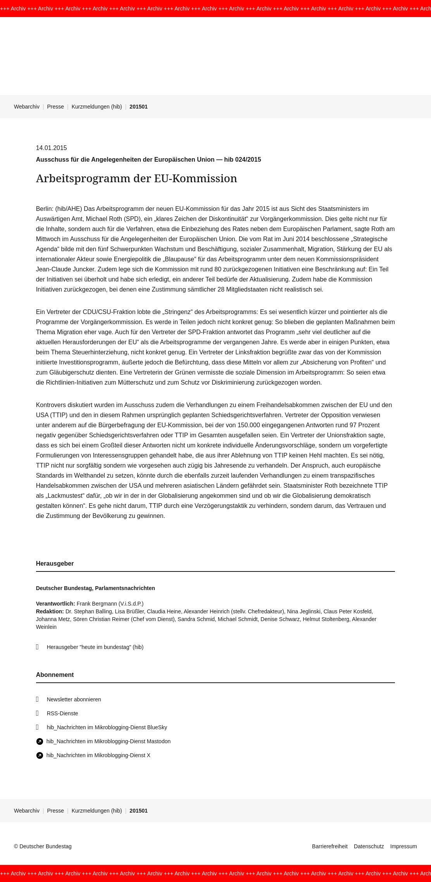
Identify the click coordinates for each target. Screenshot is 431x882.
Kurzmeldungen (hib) (97, 107)
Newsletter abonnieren (74, 699)
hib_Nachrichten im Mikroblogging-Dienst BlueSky (107, 727)
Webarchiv (27, 107)
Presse (55, 107)
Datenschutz (369, 846)
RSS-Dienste (62, 713)
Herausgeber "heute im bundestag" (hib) (95, 647)
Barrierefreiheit (330, 846)
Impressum (403, 846)
